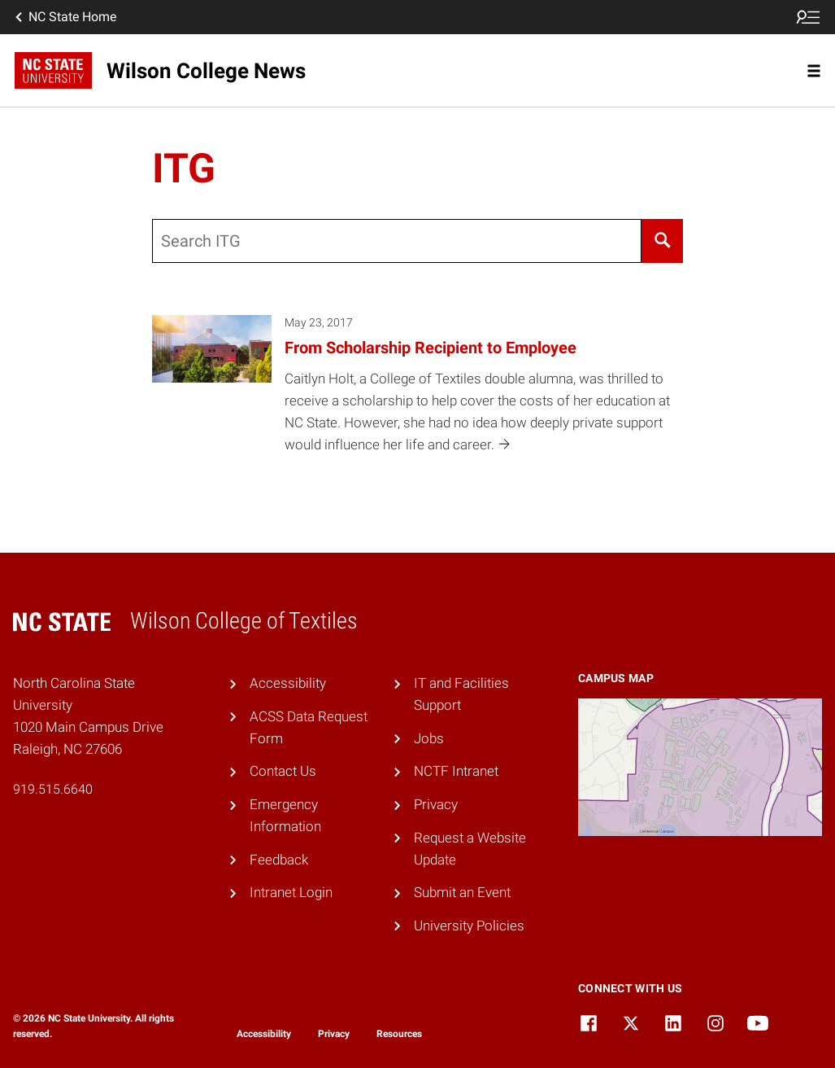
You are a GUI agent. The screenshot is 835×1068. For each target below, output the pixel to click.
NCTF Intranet (456, 771)
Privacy (436, 804)
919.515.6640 (53, 789)
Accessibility (288, 683)
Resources (399, 1034)
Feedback (279, 859)
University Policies (469, 925)
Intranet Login (291, 892)
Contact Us (283, 771)
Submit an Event (462, 892)
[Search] (662, 241)
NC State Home (64, 17)
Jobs (429, 738)
